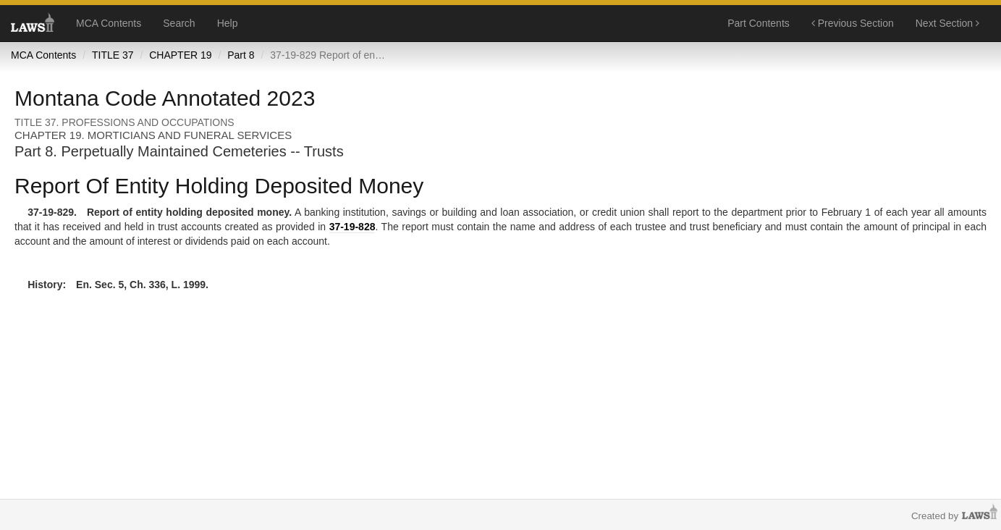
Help (227, 23)
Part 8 (240, 55)
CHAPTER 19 (180, 55)
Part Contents (758, 23)
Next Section (947, 23)
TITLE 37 (113, 55)
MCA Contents (108, 23)
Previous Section (852, 23)
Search (179, 23)
